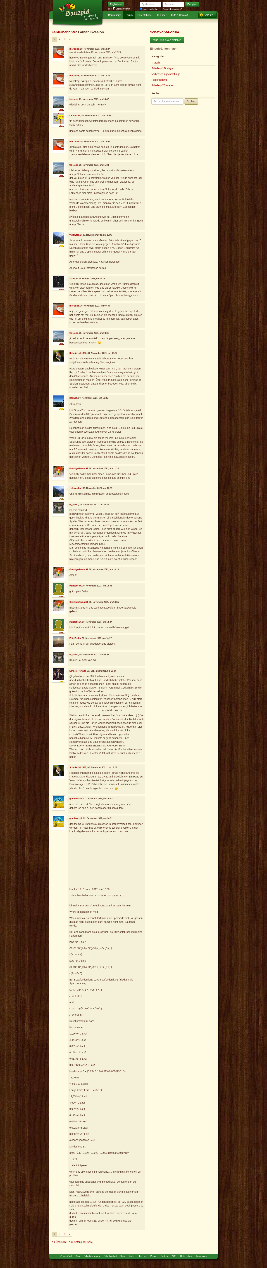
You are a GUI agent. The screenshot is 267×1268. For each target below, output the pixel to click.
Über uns (142, 1256)
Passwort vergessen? (172, 9)
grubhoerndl (75, 798)
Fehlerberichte (64, 32)
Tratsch (155, 62)
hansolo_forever (77, 671)
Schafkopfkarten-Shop (114, 1256)
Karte (131, 1256)
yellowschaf (75, 235)
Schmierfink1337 (77, 353)
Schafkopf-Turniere (162, 85)
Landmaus (74, 115)
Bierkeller (74, 49)
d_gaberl (73, 504)
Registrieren (116, 4)
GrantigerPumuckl (78, 468)
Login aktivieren (121, 8)
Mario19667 (75, 585)
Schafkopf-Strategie (162, 68)
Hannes (73, 398)
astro (72, 278)
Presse (153, 1256)
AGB (174, 1256)
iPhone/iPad (65, 1256)
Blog (78, 1256)
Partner (164, 1256)
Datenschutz (186, 1256)
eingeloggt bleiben (149, 9)
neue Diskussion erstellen (166, 40)
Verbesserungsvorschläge (165, 74)
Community (114, 15)
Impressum (201, 1256)
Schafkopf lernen (92, 1256)
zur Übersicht (59, 1242)
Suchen (191, 101)
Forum (129, 15)
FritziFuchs (75, 638)
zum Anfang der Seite (81, 1242)
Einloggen (192, 4)
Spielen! (209, 15)
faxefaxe (73, 99)
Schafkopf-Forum (164, 32)
